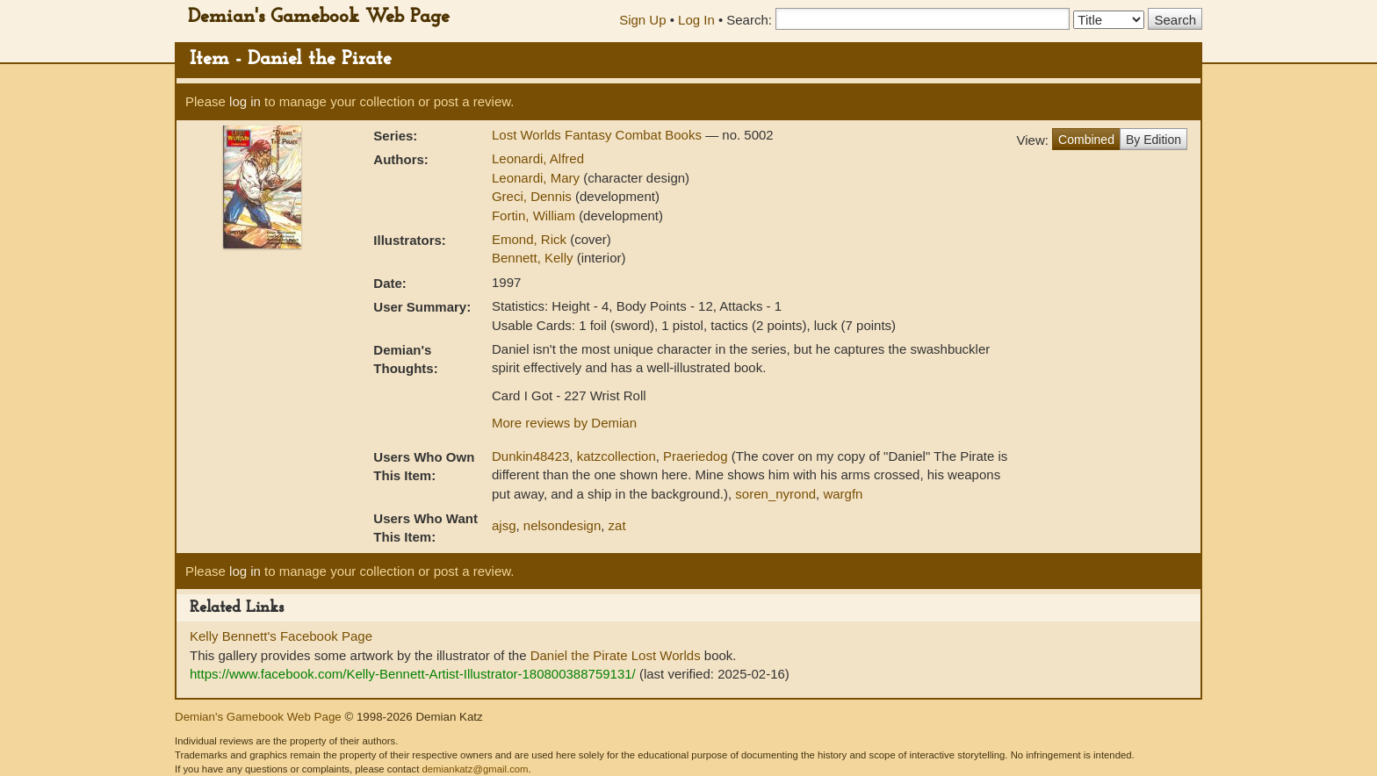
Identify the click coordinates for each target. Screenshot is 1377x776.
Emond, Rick (531, 239)
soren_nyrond (775, 493)
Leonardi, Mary (537, 177)
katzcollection (616, 456)
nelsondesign (562, 525)
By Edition (1153, 140)
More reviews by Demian (564, 422)
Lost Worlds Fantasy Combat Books (598, 134)
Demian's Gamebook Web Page (319, 17)
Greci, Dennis (533, 196)
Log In (696, 19)
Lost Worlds (666, 655)
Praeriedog (695, 456)
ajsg (504, 525)
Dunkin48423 (530, 456)
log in (245, 101)
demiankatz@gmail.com (475, 769)
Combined (1086, 140)
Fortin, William (535, 215)
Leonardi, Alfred (538, 158)
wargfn (842, 493)
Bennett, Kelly (534, 257)
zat (617, 525)
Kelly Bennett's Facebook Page (281, 636)
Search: (749, 19)
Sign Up (642, 19)
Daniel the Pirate (579, 655)
